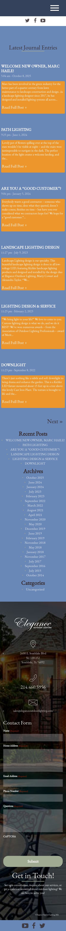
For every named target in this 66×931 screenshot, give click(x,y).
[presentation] (28, 846)
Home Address (15, 745)
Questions (13, 806)
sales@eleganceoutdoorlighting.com (33, 711)
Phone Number (15, 791)
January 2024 (35, 487)
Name (11, 730)
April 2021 (35, 515)
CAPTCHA (9, 836)
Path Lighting (16, 129)
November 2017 (35, 556)
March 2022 (35, 505)
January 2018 (35, 552)
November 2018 (35, 542)
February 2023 (35, 496)
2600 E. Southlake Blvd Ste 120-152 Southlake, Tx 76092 (33, 657)
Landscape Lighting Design (30, 247)
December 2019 (35, 528)
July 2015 (35, 570)
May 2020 (35, 524)
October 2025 (35, 477)
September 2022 (35, 501)
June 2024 (35, 482)
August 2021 (35, 510)
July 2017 (35, 561)
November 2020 (35, 519)
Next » (55, 421)
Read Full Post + (14, 107)
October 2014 (35, 575)
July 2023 (35, 491)
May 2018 (35, 547)
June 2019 (35, 533)
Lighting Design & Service (28, 306)
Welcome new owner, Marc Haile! (30, 68)
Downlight (13, 364)
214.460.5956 (33, 687)
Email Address (15, 776)
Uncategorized (35, 589)
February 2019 (35, 538)
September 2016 (35, 566)
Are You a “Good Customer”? (31, 188)
